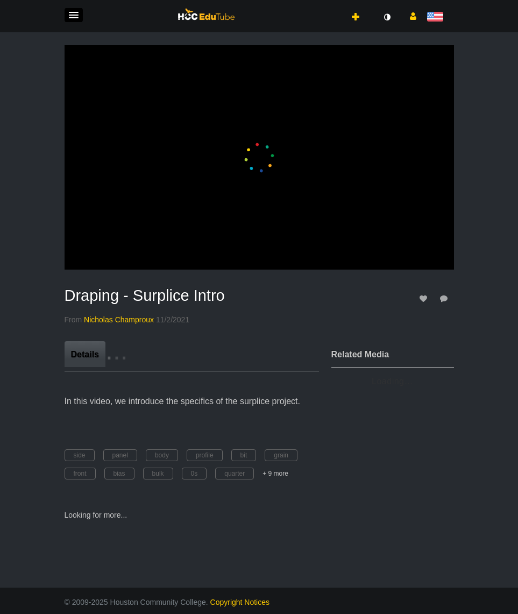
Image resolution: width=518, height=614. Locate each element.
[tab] (85, 354)
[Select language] (437, 17)
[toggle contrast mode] (387, 17)
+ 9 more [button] (275, 473)
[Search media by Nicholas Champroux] (119, 319)
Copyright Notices (240, 602)
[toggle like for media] (425, 298)
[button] (74, 15)
